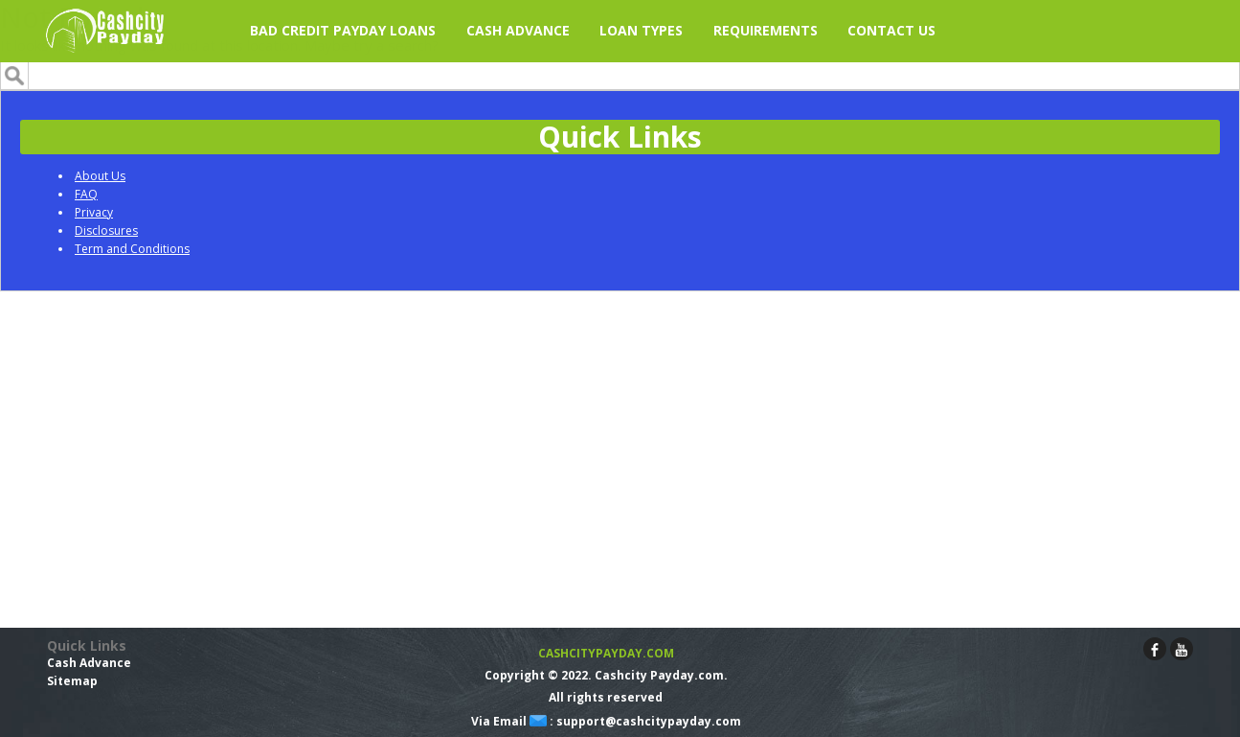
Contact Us (891, 30)
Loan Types (641, 30)
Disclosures (106, 230)
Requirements (765, 30)
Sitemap (72, 681)
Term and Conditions (132, 249)
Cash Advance (89, 663)
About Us (100, 176)
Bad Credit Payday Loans (343, 30)
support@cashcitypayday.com (648, 721)
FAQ (86, 194)
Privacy (94, 212)
